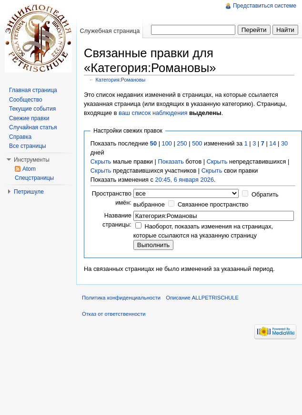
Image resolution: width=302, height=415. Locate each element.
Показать (170, 161)
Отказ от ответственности (114, 314)
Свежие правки (29, 118)
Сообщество (25, 99)
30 (284, 143)
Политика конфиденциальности (121, 298)
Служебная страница (110, 30)
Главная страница (33, 90)
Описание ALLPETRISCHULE (202, 298)
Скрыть (101, 161)
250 (182, 143)
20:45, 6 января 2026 (184, 179)
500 (197, 143)
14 (272, 143)
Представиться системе (264, 5)
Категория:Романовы (121, 80)
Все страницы (27, 146)
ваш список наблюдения (153, 112)
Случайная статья (33, 127)
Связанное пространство (213, 204)
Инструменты (32, 159)
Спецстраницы (34, 178)
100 (167, 143)
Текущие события (32, 108)
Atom (29, 169)
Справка (20, 137)
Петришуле (29, 191)
